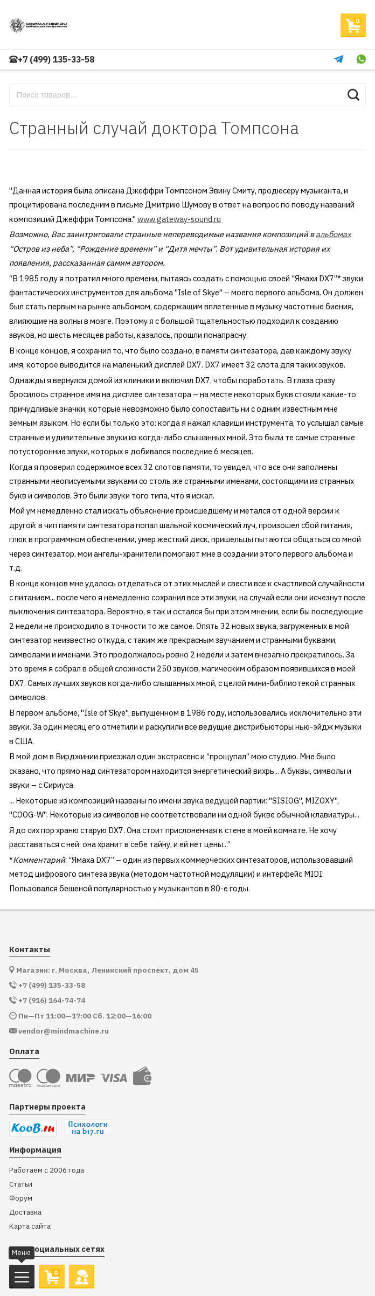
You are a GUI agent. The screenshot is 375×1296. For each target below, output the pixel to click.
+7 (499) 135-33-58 (51, 59)
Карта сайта (30, 1226)
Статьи (20, 1184)
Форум (20, 1198)
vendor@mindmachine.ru (63, 1031)
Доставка (25, 1212)
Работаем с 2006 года (46, 1170)
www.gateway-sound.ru (179, 219)
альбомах (333, 234)
